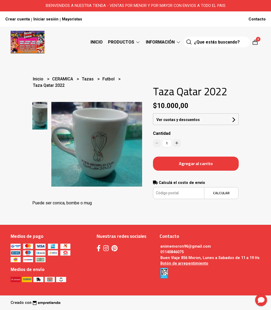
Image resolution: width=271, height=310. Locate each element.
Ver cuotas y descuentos (178, 120)
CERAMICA (63, 78)
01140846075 (172, 252)
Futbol (109, 78)
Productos (124, 42)
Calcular (221, 193)
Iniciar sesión (45, 19)
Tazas (88, 78)
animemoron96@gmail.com (185, 246)
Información (163, 42)
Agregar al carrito (196, 163)
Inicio (97, 42)
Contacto (257, 19)
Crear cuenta (17, 19)
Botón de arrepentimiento (184, 263)
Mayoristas (72, 19)
